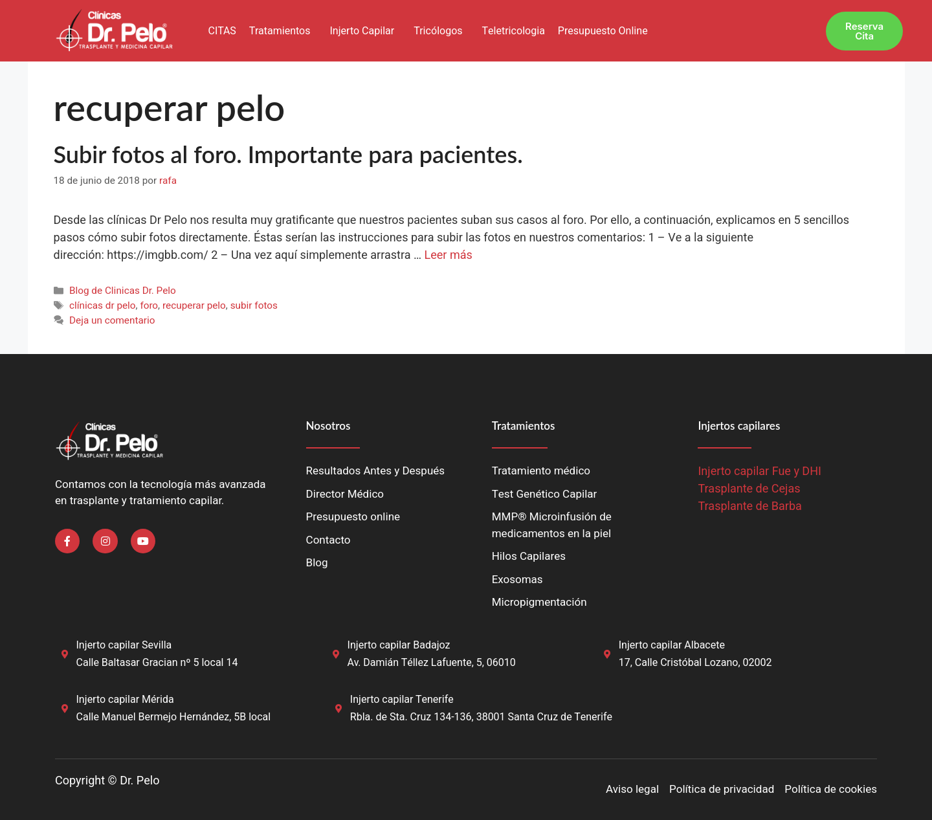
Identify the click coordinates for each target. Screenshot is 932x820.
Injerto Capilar (361, 31)
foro (149, 305)
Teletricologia (513, 31)
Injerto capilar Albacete (672, 645)
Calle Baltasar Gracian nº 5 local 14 (157, 662)
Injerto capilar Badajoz (399, 645)
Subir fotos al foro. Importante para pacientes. (288, 154)
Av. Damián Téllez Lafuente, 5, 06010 (432, 662)
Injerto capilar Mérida (125, 699)
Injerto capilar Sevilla (124, 645)
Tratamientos (280, 31)
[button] (283, 31)
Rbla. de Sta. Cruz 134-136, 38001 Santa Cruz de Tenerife (481, 717)
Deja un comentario (112, 320)
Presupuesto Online (603, 31)
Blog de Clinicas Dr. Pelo (122, 290)
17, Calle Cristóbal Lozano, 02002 (695, 662)
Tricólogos (438, 31)
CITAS (222, 31)
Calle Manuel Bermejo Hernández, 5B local (173, 717)
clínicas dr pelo (102, 305)
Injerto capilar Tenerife (402, 699)
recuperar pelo (194, 305)
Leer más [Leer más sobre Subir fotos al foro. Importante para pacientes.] (448, 255)
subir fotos (254, 305)
